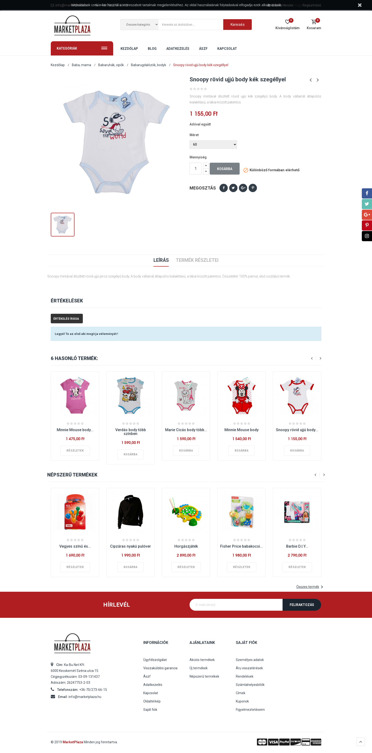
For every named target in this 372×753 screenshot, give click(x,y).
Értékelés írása (66, 318)
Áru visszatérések (249, 668)
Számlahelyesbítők (250, 685)
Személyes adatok (250, 660)
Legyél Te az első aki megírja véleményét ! (86, 334)
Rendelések (244, 676)
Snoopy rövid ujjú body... (297, 430)
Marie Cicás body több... (186, 430)
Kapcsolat (150, 693)
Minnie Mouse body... (75, 430)
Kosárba (224, 169)
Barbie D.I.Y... (297, 546)
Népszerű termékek (204, 676)
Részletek (75, 450)
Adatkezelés (152, 685)
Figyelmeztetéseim (250, 709)
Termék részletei (197, 260)
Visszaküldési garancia (160, 668)
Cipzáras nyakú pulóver (130, 546)
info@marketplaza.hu (85, 697)
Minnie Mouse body (241, 430)
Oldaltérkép (152, 701)
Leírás (161, 260)
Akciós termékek (202, 660)
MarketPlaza (73, 742)
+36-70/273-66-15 (93, 690)
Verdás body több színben (130, 432)
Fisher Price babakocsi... (241, 546)
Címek (240, 693)
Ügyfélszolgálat (155, 660)
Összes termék (310, 587)
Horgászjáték (186, 546)
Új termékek (199, 668)
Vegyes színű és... (75, 546)
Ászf (147, 676)
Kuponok (242, 701)
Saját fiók (150, 709)
